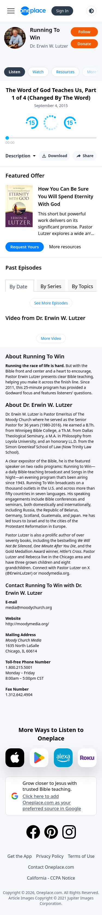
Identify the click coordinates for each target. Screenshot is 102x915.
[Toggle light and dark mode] (91, 11)
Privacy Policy (50, 856)
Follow (84, 31)
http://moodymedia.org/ (27, 623)
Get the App (19, 856)
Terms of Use (81, 856)
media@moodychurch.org (28, 607)
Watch (38, 71)
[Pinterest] (51, 832)
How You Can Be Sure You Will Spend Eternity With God (65, 196)
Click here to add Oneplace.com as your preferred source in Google (52, 802)
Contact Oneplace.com (51, 867)
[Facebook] (33, 832)
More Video (51, 338)
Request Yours (24, 246)
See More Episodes (51, 303)
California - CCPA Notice (51, 878)
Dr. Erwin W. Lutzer (49, 46)
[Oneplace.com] (33, 11)
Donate (84, 43)
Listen (14, 71)
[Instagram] (69, 832)
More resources (65, 247)
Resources (65, 71)
